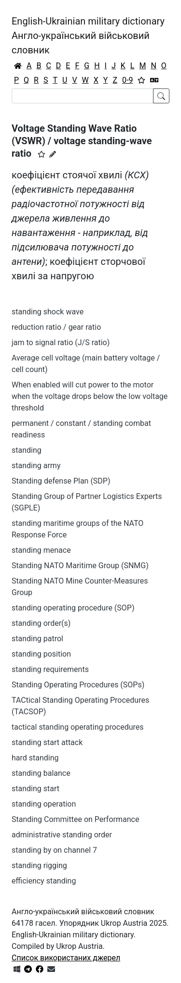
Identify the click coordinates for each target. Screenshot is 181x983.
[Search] (82, 95)
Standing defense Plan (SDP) (61, 480)
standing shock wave (48, 311)
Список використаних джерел (66, 957)
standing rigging (39, 865)
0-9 (127, 80)
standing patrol (37, 638)
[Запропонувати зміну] (52, 154)
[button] (41, 154)
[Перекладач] (154, 80)
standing (27, 450)
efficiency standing (44, 880)
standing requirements (50, 669)
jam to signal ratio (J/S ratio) (61, 342)
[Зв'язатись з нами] (51, 969)
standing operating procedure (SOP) (73, 607)
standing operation (44, 804)
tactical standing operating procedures (78, 727)
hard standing (35, 757)
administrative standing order (62, 834)
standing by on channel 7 (54, 850)
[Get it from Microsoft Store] (17, 969)
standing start (35, 788)
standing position (41, 654)
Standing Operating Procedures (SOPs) (78, 684)
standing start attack (47, 742)
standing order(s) (41, 623)
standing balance (41, 773)
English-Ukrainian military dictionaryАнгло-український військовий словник (88, 35)
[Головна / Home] (18, 66)
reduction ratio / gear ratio (56, 327)
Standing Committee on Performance (75, 819)
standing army (36, 465)
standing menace (41, 550)
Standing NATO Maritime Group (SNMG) (80, 565)
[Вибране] (141, 80)
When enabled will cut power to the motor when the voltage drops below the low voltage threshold (89, 396)
